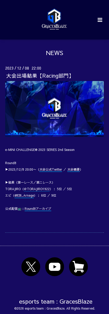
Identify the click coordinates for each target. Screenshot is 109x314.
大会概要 (73, 169)
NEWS (54, 53)
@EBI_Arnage (24, 195)
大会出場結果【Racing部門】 (40, 75)
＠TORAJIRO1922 (37, 189)
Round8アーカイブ (38, 208)
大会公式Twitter (50, 169)
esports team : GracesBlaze (55, 301)
